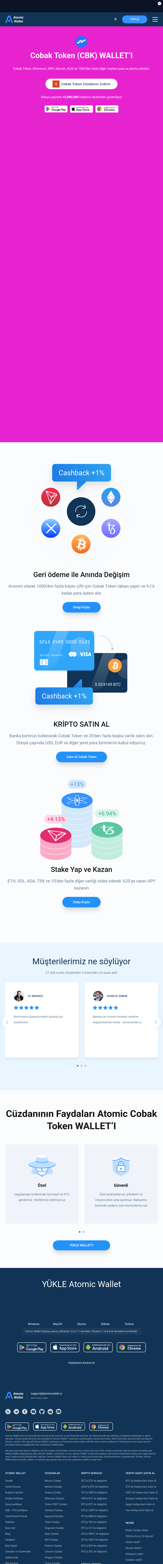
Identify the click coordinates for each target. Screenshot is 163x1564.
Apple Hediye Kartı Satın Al (140, 1283)
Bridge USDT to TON (92, 1397)
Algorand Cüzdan (54, 1295)
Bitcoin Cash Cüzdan (56, 1377)
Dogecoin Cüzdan (54, 1307)
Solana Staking (53, 1527)
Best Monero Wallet (136, 1356)
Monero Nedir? (134, 1327)
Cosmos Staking (54, 1486)
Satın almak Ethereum (17, 1374)
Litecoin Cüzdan (53, 1330)
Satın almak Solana (15, 1439)
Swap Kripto (81, 386)
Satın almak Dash (14, 1456)
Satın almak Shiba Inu (17, 1427)
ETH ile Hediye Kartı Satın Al (141, 1265)
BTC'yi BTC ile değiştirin (94, 1283)
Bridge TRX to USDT (92, 1409)
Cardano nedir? (134, 1338)
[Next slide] (156, 801)
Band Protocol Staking (57, 1498)
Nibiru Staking (52, 1533)
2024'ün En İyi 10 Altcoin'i (139, 1315)
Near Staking (52, 1480)
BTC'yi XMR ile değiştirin (94, 1271)
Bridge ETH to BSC (91, 1362)
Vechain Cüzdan (53, 1407)
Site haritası (11, 1342)
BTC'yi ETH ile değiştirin (94, 1259)
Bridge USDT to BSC (92, 1386)
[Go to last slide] (7, 801)
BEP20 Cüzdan (53, 1395)
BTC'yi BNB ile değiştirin (94, 1295)
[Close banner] (159, 3)
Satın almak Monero (16, 1397)
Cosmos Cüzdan (54, 1425)
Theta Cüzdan (52, 1301)
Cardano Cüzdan (54, 1289)
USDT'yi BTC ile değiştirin (94, 1265)
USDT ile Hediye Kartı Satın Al (142, 1271)
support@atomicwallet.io (46, 1172)
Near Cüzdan (52, 1312)
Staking (49, 1456)
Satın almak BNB (14, 1403)
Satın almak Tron (14, 1433)
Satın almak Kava (14, 1445)
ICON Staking (52, 1521)
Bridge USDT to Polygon (94, 1391)
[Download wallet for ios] (81, 109)
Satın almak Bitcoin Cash (18, 1386)
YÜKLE (134, 19)
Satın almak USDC (15, 1421)
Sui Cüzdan (51, 1430)
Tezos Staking (52, 1492)
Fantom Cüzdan (53, 1324)
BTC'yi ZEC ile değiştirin (94, 1330)
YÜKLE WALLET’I (81, 1024)
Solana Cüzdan (53, 1271)
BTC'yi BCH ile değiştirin (94, 1324)
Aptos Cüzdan (52, 1401)
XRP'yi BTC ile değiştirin (94, 1277)
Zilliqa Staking (52, 1510)
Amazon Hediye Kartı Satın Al (142, 1277)
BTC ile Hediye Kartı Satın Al (141, 1259)
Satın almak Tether (15, 1380)
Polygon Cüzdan (54, 1336)
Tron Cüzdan (52, 1366)
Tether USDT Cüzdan (56, 1283)
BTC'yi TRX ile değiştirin (94, 1301)
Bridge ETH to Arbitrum (93, 1350)
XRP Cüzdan (51, 1318)
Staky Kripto (81, 681)
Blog (7, 1312)
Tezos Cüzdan (52, 1342)
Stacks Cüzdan (53, 1436)
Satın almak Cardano (16, 1451)
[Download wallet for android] (56, 109)
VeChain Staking (54, 1504)
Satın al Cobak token (82, 536)
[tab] (78, 845)
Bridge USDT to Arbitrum (94, 1374)
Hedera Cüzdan (53, 1371)
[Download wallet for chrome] (107, 109)
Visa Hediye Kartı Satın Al (139, 1289)
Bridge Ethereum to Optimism (97, 1368)
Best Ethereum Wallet (137, 1344)
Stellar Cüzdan (53, 1383)
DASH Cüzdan (52, 1419)
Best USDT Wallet (135, 1350)
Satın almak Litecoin (16, 1409)
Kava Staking (52, 1468)
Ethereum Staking (54, 1462)
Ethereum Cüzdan (54, 1277)
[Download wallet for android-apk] (98, 1126)
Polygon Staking (53, 1474)
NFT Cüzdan (51, 1348)
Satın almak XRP (14, 1391)
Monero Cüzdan (53, 1265)
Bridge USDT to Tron (92, 1403)
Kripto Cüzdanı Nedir (137, 1309)
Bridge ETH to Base (91, 1356)
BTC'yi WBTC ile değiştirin (95, 1312)
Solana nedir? (133, 1321)
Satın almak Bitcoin (15, 1368)
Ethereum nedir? (134, 1333)
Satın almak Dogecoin (17, 1415)
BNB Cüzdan (51, 1360)
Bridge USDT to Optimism (95, 1380)
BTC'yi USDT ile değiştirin (94, 1289)
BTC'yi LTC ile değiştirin (93, 1307)
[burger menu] (155, 19)
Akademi (10, 1318)
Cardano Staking (54, 1515)
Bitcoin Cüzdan (53, 1259)
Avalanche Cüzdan (55, 1354)
